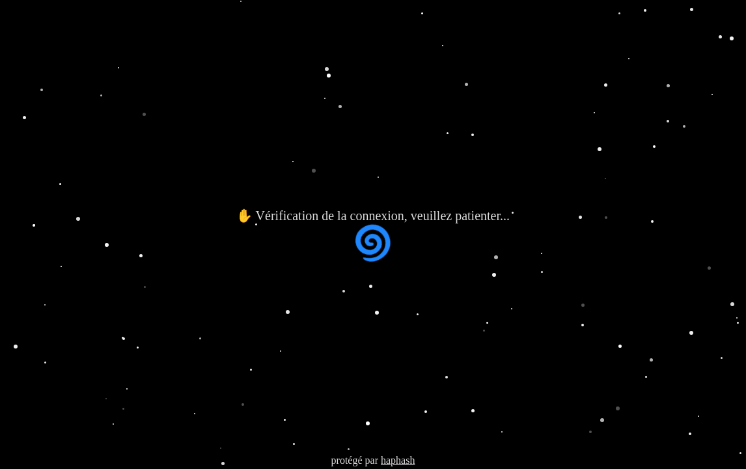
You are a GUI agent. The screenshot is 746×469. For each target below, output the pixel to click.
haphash (398, 460)
